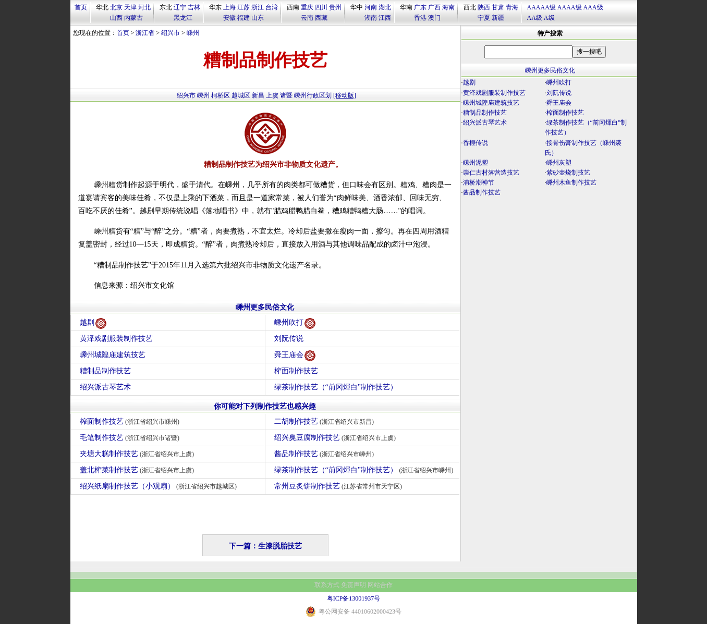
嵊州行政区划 (313, 95)
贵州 (335, 7)
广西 (434, 7)
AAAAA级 (541, 7)
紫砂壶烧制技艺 (568, 172)
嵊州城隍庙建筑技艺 (112, 355)
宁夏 (484, 17)
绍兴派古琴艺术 (105, 387)
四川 (321, 7)
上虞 (272, 95)
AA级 (534, 17)
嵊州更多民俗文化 (265, 307)
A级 (549, 17)
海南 (448, 7)
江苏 (243, 7)
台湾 (271, 7)
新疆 (498, 17)
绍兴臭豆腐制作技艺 (336, 438)
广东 (420, 7)
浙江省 (145, 32)
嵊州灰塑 (558, 162)
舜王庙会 (294, 355)
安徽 (229, 17)
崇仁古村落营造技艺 (491, 172)
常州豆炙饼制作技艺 (339, 486)
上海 (229, 7)
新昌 (258, 95)
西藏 (321, 17)
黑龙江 (183, 17)
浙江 (257, 7)
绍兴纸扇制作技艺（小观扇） (160, 486)
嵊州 (193, 32)
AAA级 (593, 7)
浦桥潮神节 (478, 182)
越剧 (93, 323)
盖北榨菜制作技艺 (138, 470)
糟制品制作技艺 (105, 371)
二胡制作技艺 (325, 421)
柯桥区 (220, 95)
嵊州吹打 (294, 323)
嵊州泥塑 (475, 162)
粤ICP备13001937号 (354, 598)
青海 (512, 7)
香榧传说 (475, 142)
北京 (116, 7)
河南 (370, 7)
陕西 (484, 7)
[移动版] (344, 95)
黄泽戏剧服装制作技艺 (116, 338)
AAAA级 (569, 7)
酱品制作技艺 (325, 454)
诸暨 (286, 95)
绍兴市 (170, 32)
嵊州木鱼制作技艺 (571, 182)
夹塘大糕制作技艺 (138, 454)
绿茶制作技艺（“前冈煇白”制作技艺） (335, 387)
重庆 (307, 7)
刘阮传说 (288, 338)
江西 (385, 17)
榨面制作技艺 (296, 371)
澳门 (434, 17)
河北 (144, 7)
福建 (243, 17)
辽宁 (180, 7)
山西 (116, 17)
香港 (420, 17)
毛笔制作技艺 (131, 438)
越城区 (240, 95)
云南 (307, 17)
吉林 (194, 7)
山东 (257, 17)
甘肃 (498, 7)
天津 (130, 7)
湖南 (370, 17)
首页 (81, 7)
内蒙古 (133, 17)
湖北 (385, 7)
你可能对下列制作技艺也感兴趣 (265, 406)
